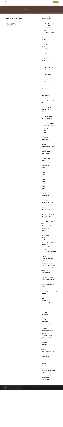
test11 (43, 358)
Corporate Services (45, 83)
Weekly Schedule (45, 368)
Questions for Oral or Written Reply (48, 284)
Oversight (44, 237)
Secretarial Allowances (46, 309)
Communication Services (46, 74)
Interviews (44, 132)
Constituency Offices (46, 79)
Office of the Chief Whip (46, 216)
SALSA (43, 298)
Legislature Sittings (45, 153)
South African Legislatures (47, 335)
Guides (43, 111)
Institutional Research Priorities (48, 125)
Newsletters (44, 207)
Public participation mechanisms (48, 279)
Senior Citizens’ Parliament (47, 323)
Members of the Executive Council (48, 191)
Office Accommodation (46, 211)
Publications (44, 282)
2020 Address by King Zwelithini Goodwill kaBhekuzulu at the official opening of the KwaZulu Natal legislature (48, 22)
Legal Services (44, 149)
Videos (43, 365)
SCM (42, 307)
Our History (44, 233)
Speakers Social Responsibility (47, 337)
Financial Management (46, 95)
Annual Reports (44, 53)
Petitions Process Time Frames (47, 249)
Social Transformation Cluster (47, 330)
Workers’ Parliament (45, 379)
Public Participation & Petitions (47, 277)
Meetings (43, 167)
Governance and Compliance (47, 107)
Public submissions (45, 281)
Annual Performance (45, 51)
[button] (56, 2)
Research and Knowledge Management (49, 291)
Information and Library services (48, 123)
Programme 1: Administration (47, 263)
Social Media (44, 326)
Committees (44, 65)
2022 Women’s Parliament (47, 25)
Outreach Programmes (46, 235)
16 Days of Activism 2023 (46, 18)
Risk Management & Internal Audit (48, 295)
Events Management (45, 93)
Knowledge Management (46, 135)
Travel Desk (44, 363)
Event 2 (43, 90)
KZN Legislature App (45, 137)
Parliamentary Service (46, 244)
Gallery (43, 104)
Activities (43, 37)
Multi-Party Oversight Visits (47, 198)
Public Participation (45, 274)
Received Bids (44, 286)
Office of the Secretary (46, 218)
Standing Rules (44, 342)
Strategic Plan (44, 344)
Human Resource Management (47, 118)
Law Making (44, 142)
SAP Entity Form (45, 300)
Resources (44, 293)
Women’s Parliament (46, 375)
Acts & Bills (44, 39)
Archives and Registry (46, 55)
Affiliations (44, 46)
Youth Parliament (45, 381)
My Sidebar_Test (45, 200)
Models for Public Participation (47, 197)
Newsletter (44, 205)
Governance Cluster (45, 109)
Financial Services (45, 97)
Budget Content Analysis (46, 58)
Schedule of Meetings (46, 302)
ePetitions (44, 88)
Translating (44, 361)
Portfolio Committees (46, 256)
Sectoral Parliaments (46, 316)
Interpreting (44, 130)
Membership (44, 193)
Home (43, 114)
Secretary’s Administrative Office (48, 312)
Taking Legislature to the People (48, 351)
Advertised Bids (45, 44)
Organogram (44, 232)
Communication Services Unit (47, 76)
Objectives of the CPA (46, 209)
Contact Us (44, 81)
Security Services (45, 321)
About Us (43, 35)
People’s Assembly (45, 246)
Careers (43, 60)
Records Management (46, 288)
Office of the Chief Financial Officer (48, 214)
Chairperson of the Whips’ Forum (48, 62)
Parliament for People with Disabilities (49, 242)
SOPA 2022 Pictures (45, 333)
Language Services (45, 139)
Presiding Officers (45, 261)
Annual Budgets (45, 48)
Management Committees (47, 163)
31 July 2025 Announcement (47, 30)
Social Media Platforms (46, 328)
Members (43, 188)
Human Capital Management (47, 116)
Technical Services (45, 356)
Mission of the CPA (45, 195)
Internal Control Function (46, 128)
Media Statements (45, 165)
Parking (43, 240)
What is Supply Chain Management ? (49, 370)
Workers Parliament (45, 377)
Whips (43, 372)
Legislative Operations (46, 151)
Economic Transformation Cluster (48, 86)
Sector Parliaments (45, 314)
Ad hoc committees (45, 41)
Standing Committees (46, 340)
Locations (43, 160)
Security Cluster (45, 319)
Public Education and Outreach (47, 272)
